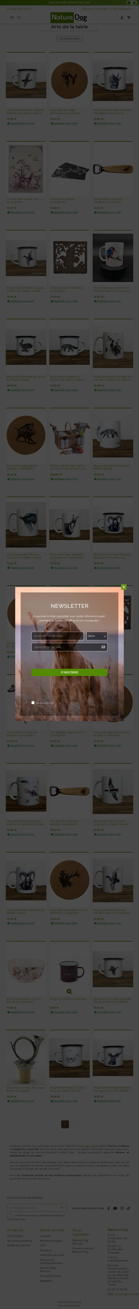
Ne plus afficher (45, 703)
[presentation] (59, 661)
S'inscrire (69, 672)
